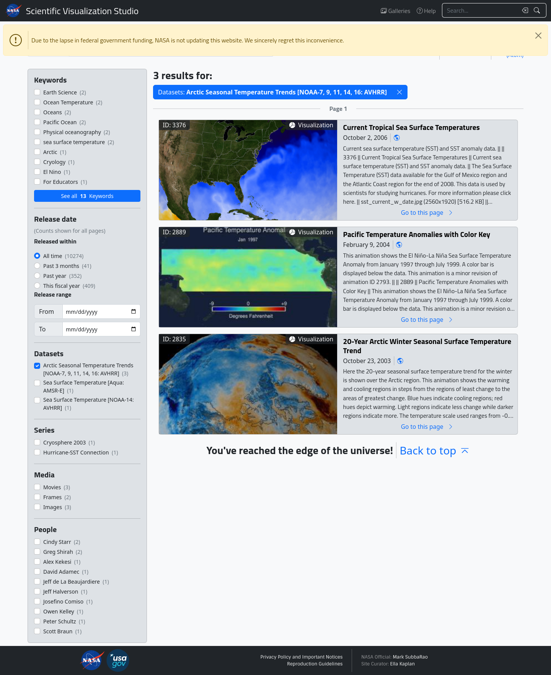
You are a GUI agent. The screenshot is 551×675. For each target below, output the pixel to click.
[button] (399, 92)
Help (426, 10)
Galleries (395, 10)
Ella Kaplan (402, 664)
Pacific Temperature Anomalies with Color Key (416, 234)
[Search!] (537, 10)
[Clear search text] (523, 10)
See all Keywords (87, 196)
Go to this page (427, 212)
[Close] (538, 35)
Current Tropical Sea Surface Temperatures (411, 127)
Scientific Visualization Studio (82, 11)
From (46, 311)
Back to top (434, 450)
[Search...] (480, 10)
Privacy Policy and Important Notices (301, 657)
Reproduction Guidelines (314, 664)
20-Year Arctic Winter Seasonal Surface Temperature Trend (427, 346)
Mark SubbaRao (410, 657)
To (42, 329)
